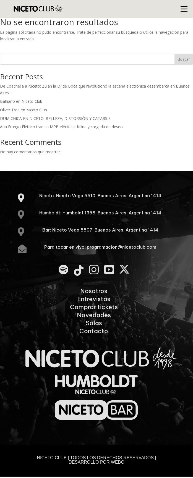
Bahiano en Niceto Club (21, 101)
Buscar (184, 59)
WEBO (117, 462)
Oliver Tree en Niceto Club (23, 109)
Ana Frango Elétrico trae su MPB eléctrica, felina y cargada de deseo (61, 126)
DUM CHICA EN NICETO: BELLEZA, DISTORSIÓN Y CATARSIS (55, 118)
